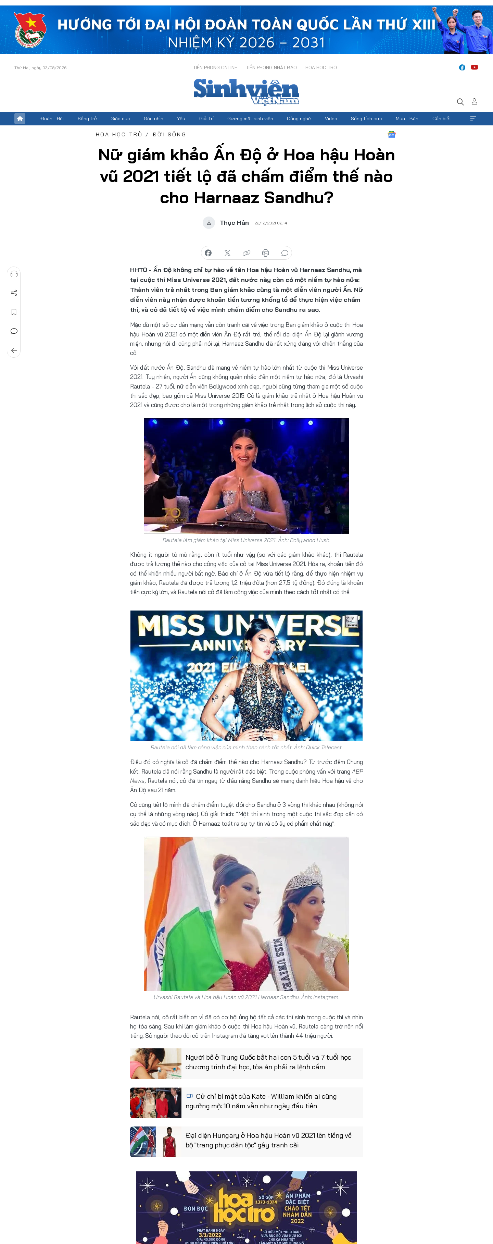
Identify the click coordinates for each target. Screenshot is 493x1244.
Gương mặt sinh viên (250, 118)
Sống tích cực (366, 118)
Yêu (181, 118)
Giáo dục (120, 118)
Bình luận (14, 331)
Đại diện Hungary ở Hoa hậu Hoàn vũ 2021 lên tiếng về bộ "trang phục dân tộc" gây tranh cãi (268, 1140)
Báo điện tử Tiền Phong (246, 92)
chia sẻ (208, 253)
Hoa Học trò (321, 67)
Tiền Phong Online (215, 67)
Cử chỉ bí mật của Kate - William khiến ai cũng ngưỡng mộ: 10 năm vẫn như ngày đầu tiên (261, 1101)
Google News (391, 134)
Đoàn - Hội (52, 118)
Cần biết (441, 118)
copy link (246, 253)
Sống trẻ (87, 118)
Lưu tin (14, 312)
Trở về (14, 350)
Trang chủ (19, 118)
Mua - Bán (407, 118)
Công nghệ (299, 118)
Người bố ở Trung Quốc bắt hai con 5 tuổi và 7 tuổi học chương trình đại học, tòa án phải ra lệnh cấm (268, 1062)
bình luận (285, 253)
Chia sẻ (14, 293)
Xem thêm (473, 118)
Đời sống (169, 134)
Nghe (14, 274)
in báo (266, 253)
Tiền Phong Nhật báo (271, 67)
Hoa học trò (119, 134)
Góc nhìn (153, 118)
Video (331, 118)
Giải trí (206, 118)
